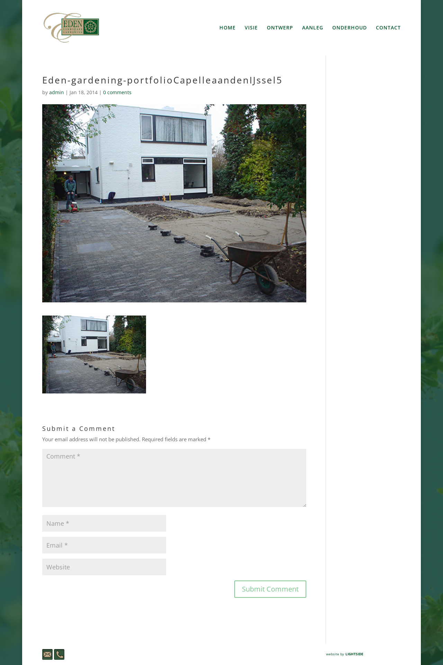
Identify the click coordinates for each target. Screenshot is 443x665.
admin (56, 92)
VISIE (251, 28)
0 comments (117, 92)
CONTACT (388, 28)
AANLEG (312, 28)
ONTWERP (280, 28)
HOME (227, 28)
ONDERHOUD (349, 28)
